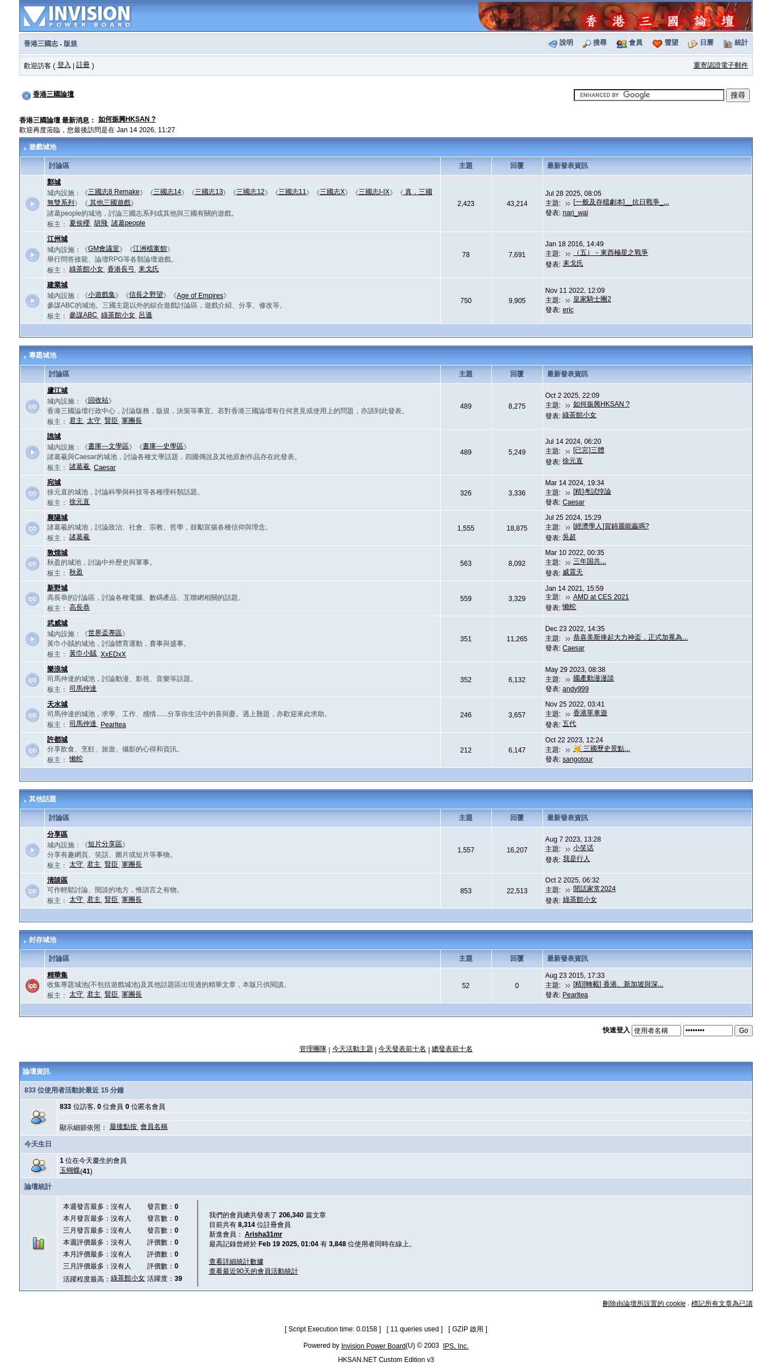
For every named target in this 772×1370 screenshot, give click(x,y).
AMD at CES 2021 (601, 597)
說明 (566, 43)
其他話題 (42, 799)
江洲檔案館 (150, 249)
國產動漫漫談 (593, 678)
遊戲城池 (42, 147)
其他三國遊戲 (109, 203)
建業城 (57, 285)
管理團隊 (313, 1049)
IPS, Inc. (456, 1346)
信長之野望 (146, 295)
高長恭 (79, 607)
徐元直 (572, 461)
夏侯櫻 (79, 223)
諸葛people (128, 223)
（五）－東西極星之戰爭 (610, 253)
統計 (741, 43)
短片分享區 (105, 844)
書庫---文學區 (108, 446)
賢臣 (111, 421)
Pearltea (113, 725)
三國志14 (167, 192)
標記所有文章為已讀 (722, 1304)
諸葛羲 (79, 466)
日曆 (706, 43)
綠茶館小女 (86, 269)
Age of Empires (200, 296)
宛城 (54, 482)
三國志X (332, 192)
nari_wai (576, 213)
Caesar (105, 468)
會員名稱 (154, 1127)
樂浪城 (57, 669)
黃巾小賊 (83, 653)
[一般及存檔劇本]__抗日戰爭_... (621, 202)
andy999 (575, 689)
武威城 (57, 623)
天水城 (57, 704)
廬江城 (57, 390)
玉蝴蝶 (70, 1170)
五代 (569, 724)
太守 (94, 421)
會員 (635, 43)
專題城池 (42, 355)
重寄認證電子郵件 (721, 65)
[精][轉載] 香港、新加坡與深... (618, 984)
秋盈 (76, 572)
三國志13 (209, 192)
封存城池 (42, 940)
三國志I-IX (374, 192)
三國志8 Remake (114, 192)
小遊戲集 (101, 295)
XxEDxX (113, 654)
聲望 (671, 43)
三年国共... (589, 561)
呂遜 (145, 315)
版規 (70, 44)
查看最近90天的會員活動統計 (253, 1271)
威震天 (572, 572)
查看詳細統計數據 (236, 1262)
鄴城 (54, 182)
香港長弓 (121, 269)
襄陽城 (57, 518)
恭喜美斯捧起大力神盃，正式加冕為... (630, 637)
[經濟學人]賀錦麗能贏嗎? (611, 526)
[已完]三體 (588, 450)
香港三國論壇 (53, 94)
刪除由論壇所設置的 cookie (644, 1304)
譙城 (54, 436)
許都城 (57, 739)
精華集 (57, 975)
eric (568, 310)
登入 (64, 65)
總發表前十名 (452, 1049)
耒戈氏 (149, 269)
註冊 (83, 65)
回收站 (98, 400)
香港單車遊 (590, 713)
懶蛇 (569, 607)
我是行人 (576, 859)
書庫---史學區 (163, 446)
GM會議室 (103, 249)
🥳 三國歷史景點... (601, 749)
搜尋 (600, 43)
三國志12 (250, 192)
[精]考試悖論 (592, 491)
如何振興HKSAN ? (127, 119)
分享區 (57, 834)
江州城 (57, 239)
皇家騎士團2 (592, 299)
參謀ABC (83, 315)
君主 (76, 421)
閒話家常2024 (594, 889)
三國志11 (292, 192)
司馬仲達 (83, 688)
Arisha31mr (263, 1234)
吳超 (569, 537)
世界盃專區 (105, 633)
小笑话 (583, 848)
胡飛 (100, 223)
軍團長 (132, 421)
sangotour (577, 759)
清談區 (57, 880)
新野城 (57, 588)
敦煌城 (57, 553)
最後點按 (123, 1127)
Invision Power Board (373, 1346)
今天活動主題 (352, 1049)
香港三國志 (41, 44)
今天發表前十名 (402, 1049)
